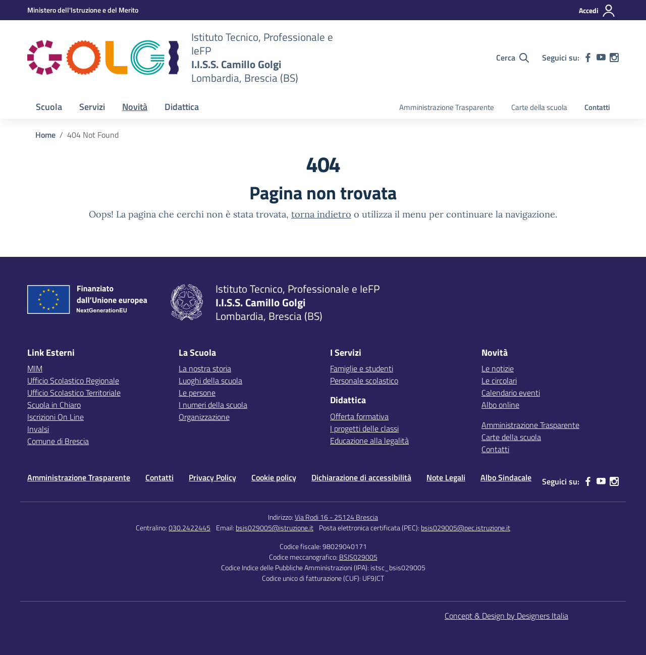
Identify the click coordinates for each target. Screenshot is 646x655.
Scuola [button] (49, 107)
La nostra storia (205, 368)
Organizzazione (204, 417)
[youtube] (601, 57)
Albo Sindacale (505, 477)
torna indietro (321, 214)
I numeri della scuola (213, 405)
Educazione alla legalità (369, 440)
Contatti (597, 107)
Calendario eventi (510, 393)
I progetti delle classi (364, 428)
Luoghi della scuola (210, 380)
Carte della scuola (539, 107)
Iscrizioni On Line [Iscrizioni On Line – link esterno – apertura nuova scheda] (55, 417)
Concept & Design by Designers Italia (506, 616)
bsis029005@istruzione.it (274, 527)
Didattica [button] (182, 107)
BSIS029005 (358, 557)
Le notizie (497, 368)
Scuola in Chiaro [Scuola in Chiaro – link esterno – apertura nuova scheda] (54, 405)
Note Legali (445, 477)
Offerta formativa (359, 416)
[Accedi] (597, 10)
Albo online (500, 405)
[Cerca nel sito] (512, 57)
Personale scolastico (364, 380)
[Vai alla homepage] (103, 57)
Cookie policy (273, 477)
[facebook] (588, 57)
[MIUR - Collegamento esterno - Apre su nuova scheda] (82, 10)
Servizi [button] (92, 107)
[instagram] (614, 57)
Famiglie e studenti (361, 368)
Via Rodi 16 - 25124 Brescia (336, 517)
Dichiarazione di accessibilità (361, 477)
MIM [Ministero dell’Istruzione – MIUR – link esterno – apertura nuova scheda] (34, 368)
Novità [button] (134, 107)
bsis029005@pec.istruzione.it (465, 527)
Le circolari (499, 380)
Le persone (197, 393)
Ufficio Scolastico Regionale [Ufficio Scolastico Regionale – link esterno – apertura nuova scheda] (73, 380)
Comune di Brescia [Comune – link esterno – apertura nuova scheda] (58, 441)
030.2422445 (189, 527)
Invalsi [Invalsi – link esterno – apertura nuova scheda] (38, 429)
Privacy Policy (212, 477)
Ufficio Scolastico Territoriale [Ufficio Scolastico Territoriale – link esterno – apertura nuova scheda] (74, 393)
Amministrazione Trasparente (446, 107)
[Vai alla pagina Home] (45, 135)
